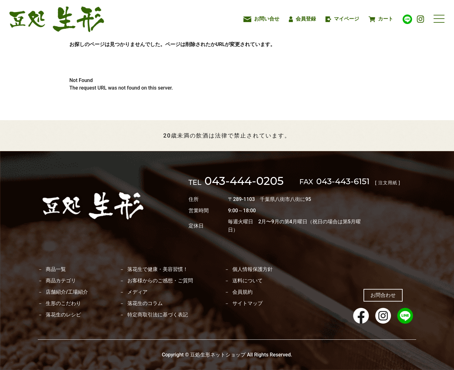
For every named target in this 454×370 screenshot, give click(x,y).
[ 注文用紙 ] (387, 182)
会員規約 (242, 292)
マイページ (342, 19)
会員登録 (302, 19)
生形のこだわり (63, 303)
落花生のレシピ (63, 314)
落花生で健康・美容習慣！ (157, 269)
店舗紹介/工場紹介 (67, 292)
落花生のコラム (145, 303)
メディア (137, 292)
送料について (247, 280)
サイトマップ (247, 303)
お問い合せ (261, 19)
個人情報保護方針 (252, 269)
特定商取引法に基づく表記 (157, 314)
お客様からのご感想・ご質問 (160, 280)
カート (381, 19)
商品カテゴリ (61, 280)
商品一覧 (56, 269)
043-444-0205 (236, 181)
